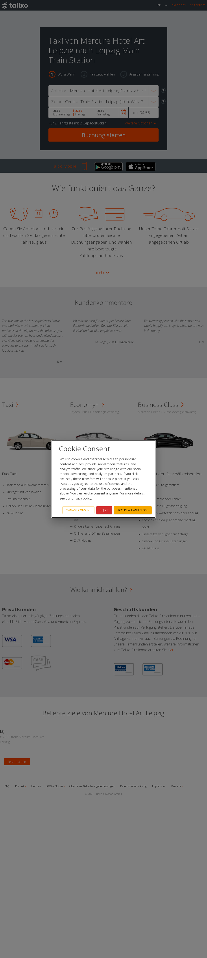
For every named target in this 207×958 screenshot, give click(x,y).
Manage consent (78, 510)
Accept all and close (132, 510)
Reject (104, 510)
